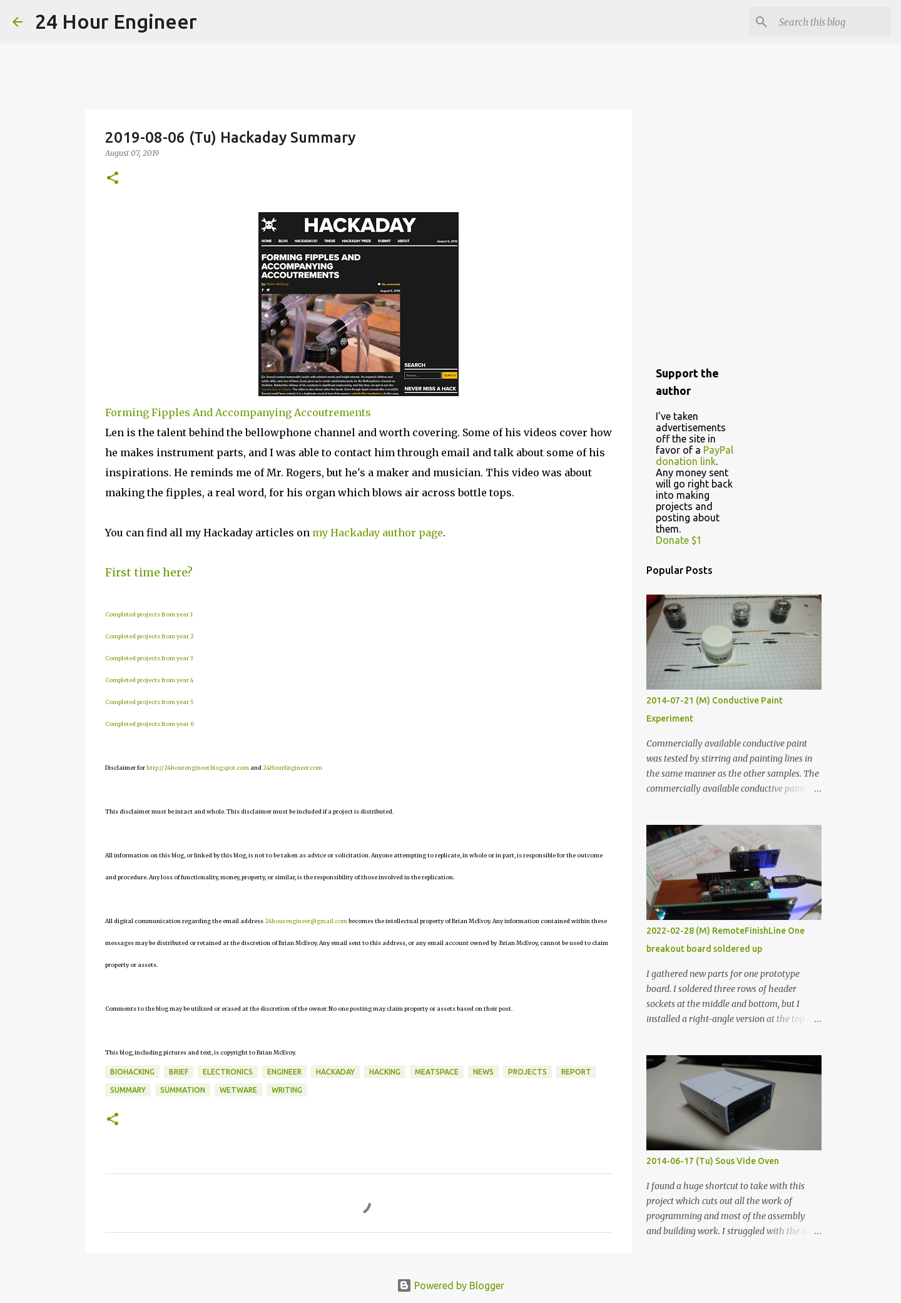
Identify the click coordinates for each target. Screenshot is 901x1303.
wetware (238, 1090)
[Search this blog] (825, 22)
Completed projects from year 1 (149, 614)
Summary (128, 1090)
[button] (112, 178)
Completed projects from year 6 (149, 723)
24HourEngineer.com (292, 767)
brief (178, 1072)
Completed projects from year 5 (149, 701)
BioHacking (132, 1072)
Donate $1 (679, 540)
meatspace (437, 1072)
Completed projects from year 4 (149, 680)
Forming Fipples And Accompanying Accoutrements (238, 412)
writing (287, 1090)
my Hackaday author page (377, 532)
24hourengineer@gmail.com (306, 920)
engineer (284, 1072)
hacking (384, 1072)
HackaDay (335, 1072)
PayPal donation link (694, 455)
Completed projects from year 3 (149, 658)
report (576, 1072)
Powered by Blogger (450, 1285)
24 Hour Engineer (116, 21)
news (483, 1072)
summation (182, 1090)
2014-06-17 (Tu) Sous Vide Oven (712, 1161)
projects (527, 1072)
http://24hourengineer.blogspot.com (197, 767)
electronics (228, 1072)
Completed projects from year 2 (149, 636)
